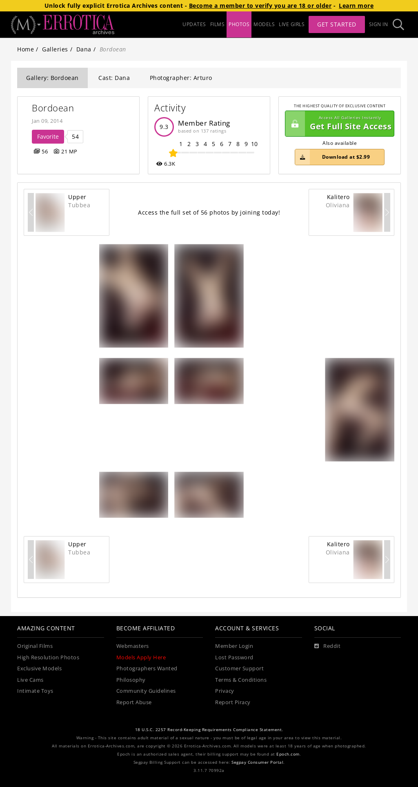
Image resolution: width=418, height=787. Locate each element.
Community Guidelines (146, 690)
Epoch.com (288, 754)
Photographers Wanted (147, 668)
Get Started (336, 24)
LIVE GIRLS (292, 24)
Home (25, 49)
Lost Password (234, 657)
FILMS (217, 24)
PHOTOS (239, 24)
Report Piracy (233, 702)
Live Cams (30, 679)
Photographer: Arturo (181, 78)
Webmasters (132, 646)
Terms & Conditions (241, 679)
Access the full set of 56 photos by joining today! (209, 212)
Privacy (224, 690)
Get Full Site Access (338, 123)
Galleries (55, 49)
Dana (83, 49)
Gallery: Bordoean (52, 78)
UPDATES (194, 24)
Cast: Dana (114, 78)
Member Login (234, 646)
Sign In (378, 24)
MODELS (264, 24)
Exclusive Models (39, 668)
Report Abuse (134, 702)
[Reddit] (327, 646)
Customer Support (239, 668)
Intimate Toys (35, 690)
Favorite (48, 136)
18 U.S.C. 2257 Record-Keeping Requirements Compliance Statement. (209, 729)
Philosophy (131, 679)
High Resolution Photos (48, 657)
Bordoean (53, 108)
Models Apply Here (141, 657)
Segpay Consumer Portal (257, 762)
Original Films (35, 646)
